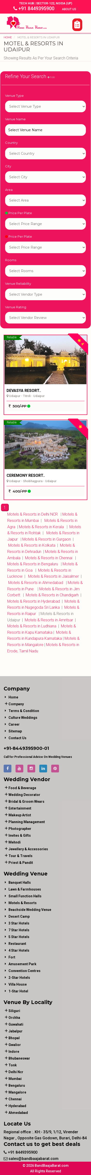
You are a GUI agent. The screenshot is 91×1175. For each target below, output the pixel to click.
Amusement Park (22, 964)
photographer (19, 829)
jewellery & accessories (28, 849)
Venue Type (14, 95)
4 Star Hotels (18, 950)
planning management (26, 822)
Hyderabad (17, 1106)
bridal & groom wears (26, 801)
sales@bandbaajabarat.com (31, 1158)
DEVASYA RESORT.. (24, 390)
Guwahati (15, 1024)
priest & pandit (20, 863)
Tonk (12, 1065)
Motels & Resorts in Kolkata (31, 545)
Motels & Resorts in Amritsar (48, 620)
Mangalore (17, 1092)
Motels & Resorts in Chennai (48, 558)
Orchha (14, 1018)
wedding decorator (24, 795)
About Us (69, 9)
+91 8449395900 (33, 8)
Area (9, 190)
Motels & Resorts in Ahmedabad (35, 582)
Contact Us (17, 738)
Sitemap (15, 731)
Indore (13, 1051)
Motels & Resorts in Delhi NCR (32, 514)
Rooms (10, 260)
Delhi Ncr (15, 1072)
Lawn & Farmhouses (24, 889)
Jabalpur (15, 1031)
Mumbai (15, 1079)
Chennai (15, 1099)
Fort (11, 957)
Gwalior (14, 1045)
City (8, 166)
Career (14, 724)
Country (11, 143)
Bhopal (14, 1038)
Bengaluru (16, 1085)
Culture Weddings (22, 718)
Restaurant (17, 944)
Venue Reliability (18, 283)
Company (16, 704)
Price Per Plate (18, 213)
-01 (45, 748)
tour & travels (20, 856)
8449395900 (27, 748)
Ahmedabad (18, 1113)
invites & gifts (19, 835)
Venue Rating (15, 307)
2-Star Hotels (19, 978)
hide (51, 77)
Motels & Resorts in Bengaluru (32, 564)
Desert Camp (19, 916)
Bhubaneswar (19, 1058)
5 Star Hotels (18, 937)
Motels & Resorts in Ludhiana (32, 626)
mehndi (14, 842)
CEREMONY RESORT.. (26, 475)
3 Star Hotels (18, 923)
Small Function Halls (24, 896)
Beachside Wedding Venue (29, 910)
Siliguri (14, 1011)
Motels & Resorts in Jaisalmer (54, 576)
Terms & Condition (23, 711)
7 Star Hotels (18, 930)
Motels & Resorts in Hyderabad (33, 601)
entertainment (19, 808)
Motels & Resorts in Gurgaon (46, 539)
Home (8, 37)
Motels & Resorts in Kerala (41, 527)
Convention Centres (24, 971)
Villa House (17, 984)
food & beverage (22, 788)
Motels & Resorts (22, 903)
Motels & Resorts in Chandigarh (52, 595)
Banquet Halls (19, 882)
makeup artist (19, 815)
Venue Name (15, 119)
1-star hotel (45, 106)
